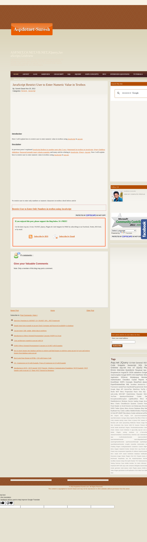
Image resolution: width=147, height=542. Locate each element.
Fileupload (139, 370)
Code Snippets (119, 365)
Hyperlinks (129, 451)
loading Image (139, 401)
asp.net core (142, 430)
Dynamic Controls (137, 403)
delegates (137, 465)
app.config (135, 430)
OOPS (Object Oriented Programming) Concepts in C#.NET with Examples (38, 346)
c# (134, 368)
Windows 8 (128, 430)
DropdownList (116, 372)
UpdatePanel (122, 387)
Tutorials (138, 74)
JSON (131, 372)
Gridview (45, 74)
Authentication (117, 380)
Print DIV (134, 456)
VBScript (144, 463)
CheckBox (127, 380)
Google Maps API (117, 389)
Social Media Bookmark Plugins (120, 427)
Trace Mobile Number (128, 463)
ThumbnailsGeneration (137, 427)
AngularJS (125, 372)
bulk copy (123, 465)
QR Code (119, 422)
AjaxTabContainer (116, 418)
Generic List (130, 406)
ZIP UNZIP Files (121, 413)
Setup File (124, 461)
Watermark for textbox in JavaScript (80, 150)
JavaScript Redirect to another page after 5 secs (49, 150)
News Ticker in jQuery (131, 420)
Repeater (140, 394)
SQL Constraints (116, 425)
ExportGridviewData (118, 384)
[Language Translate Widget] (123, 230)
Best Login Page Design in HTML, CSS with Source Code (32, 358)
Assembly (134, 444)
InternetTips (128, 389)
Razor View (138, 391)
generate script (119, 468)
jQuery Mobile (142, 468)
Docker (127, 449)
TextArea (118, 463)
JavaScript (59, 74)
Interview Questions (119, 74)
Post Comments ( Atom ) (29, 315)
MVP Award (123, 453)
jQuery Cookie (131, 413)
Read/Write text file (125, 458)
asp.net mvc (126, 368)
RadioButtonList (116, 401)
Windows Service (128, 401)
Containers (135, 446)
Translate (126, 233)
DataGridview (132, 394)
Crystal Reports (139, 380)
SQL (69, 74)
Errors (114, 370)
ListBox (127, 411)
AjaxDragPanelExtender (118, 442)
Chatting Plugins (116, 446)
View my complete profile (134, 194)
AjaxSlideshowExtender (118, 444)
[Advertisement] (98, 29)
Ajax (35, 74)
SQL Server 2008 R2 (128, 425)
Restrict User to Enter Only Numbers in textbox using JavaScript (41, 209)
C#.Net (132, 363)
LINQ (112, 420)
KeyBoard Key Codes (118, 411)
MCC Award (115, 453)
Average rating (125, 418)
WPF (118, 465)
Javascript (31, 91)
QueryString (126, 422)
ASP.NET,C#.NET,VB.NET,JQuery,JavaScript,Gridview (36, 54)
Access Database (135, 408)
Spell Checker (131, 461)
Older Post (90, 310)
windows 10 (134, 432)
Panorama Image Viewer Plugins (121, 456)
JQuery (78, 74)
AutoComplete (116, 375)
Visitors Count (119, 430)
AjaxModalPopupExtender (135, 387)
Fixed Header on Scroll (118, 406)
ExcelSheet (115, 382)
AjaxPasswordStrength (133, 442)
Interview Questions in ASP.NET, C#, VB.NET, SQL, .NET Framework (37, 321)
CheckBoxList (126, 403)
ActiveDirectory (126, 434)
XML (128, 384)
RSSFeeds (114, 458)
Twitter (117, 408)
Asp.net (115, 362)
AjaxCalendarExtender (122, 439)
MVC (104, 74)
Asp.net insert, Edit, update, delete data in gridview (30, 331)
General (24, 91)
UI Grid (113, 413)
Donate (132, 449)
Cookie (141, 396)
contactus (131, 465)
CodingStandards (126, 446)
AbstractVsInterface (116, 434)
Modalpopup (135, 377)
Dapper (116, 449)
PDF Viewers (142, 420)
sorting (126, 432)
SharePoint (138, 382)
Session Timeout (140, 425)
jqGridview (122, 470)
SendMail (134, 384)
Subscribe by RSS (38, 236)
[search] (132, 93)
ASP (132, 415)
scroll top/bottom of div (131, 470)
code (127, 465)
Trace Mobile (20, 79)
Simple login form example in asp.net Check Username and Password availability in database (44, 326)
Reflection (133, 422)
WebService (142, 384)
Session (118, 461)
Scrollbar (113, 461)
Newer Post (14, 310)
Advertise (134, 434)
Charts (118, 403)
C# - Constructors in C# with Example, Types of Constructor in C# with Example (40, 363)
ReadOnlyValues (137, 458)
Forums (143, 449)
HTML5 (143, 418)
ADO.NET (123, 394)
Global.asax (138, 406)
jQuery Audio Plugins (130, 468)
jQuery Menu (124, 408)
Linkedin (117, 420)
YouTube (115, 396)
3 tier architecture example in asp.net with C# (28, 341)
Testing (113, 463)
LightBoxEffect (134, 399)
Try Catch (138, 463)
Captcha (132, 418)
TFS (137, 461)
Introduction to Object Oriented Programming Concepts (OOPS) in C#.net (37, 336)
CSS (133, 375)
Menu (122, 391)
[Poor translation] (9, 503)
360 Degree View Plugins (120, 415)
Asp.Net (26, 74)
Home (16, 74)
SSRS (113, 408)
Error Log (138, 449)
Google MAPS (126, 375)
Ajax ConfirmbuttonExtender (124, 437)
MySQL (121, 420)
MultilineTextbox (135, 411)
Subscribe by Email (64, 236)
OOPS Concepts (92, 74)
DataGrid (122, 449)
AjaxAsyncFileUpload (128, 396)
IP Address (135, 451)
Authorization (141, 444)
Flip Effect (138, 418)
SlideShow (137, 389)
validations (138, 372)
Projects (139, 456)
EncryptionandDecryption (120, 399)
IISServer (125, 377)
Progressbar (129, 391)
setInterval (139, 413)
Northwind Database (134, 453)
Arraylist (128, 444)
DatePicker (139, 375)
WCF (118, 391)
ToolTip (143, 389)
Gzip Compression (120, 451)
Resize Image (141, 422)
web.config (115, 394)
